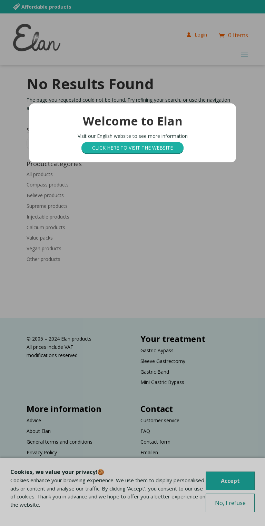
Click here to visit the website (132, 147)
